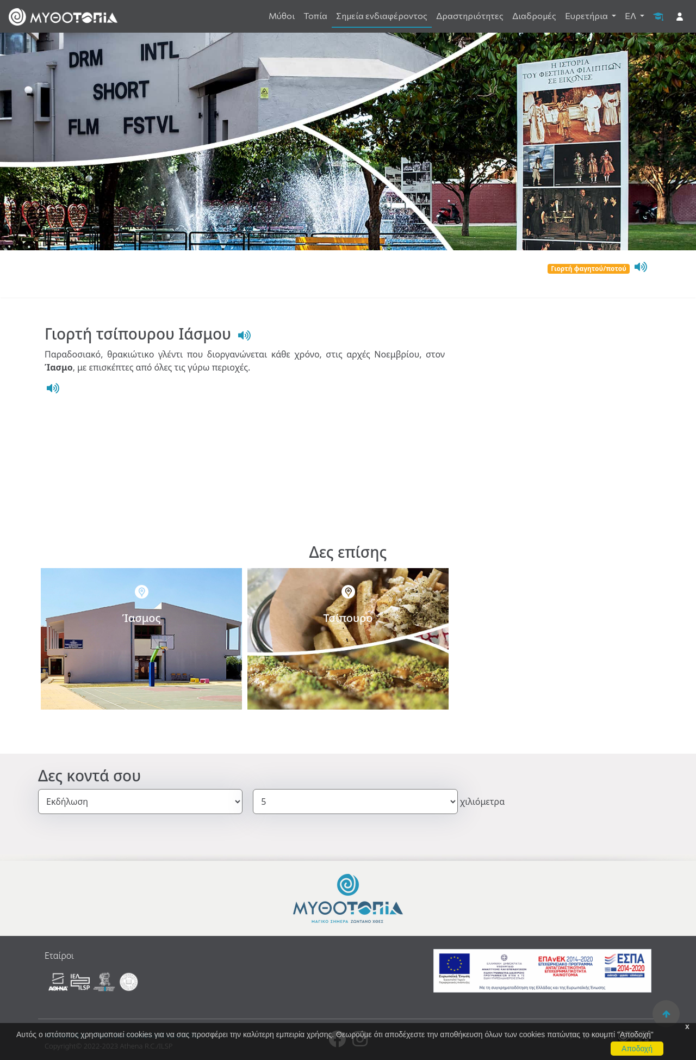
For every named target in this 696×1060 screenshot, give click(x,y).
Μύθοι (282, 15)
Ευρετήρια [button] (587, 15)
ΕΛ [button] (631, 15)
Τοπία (315, 15)
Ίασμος (141, 618)
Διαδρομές (534, 15)
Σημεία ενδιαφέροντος (381, 15)
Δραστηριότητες (470, 15)
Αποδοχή (637, 1048)
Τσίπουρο (347, 618)
